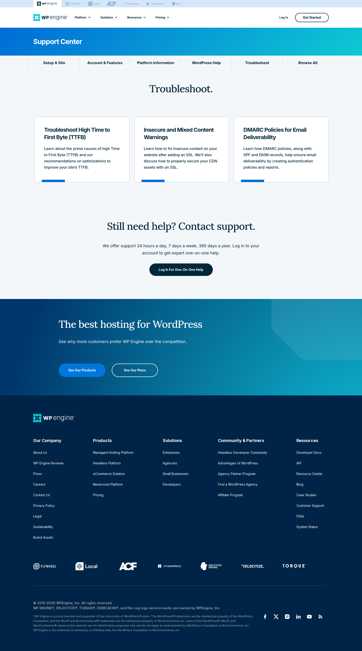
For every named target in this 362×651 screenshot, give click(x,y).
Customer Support (310, 506)
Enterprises (171, 452)
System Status (307, 527)
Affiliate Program (230, 495)
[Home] (50, 17)
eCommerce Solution (109, 474)
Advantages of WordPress (238, 463)
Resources (136, 17)
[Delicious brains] (177, 3)
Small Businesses (176, 474)
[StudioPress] (155, 3)
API (298, 463)
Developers (172, 484)
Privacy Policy (44, 506)
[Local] (93, 3)
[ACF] (111, 3)
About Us (40, 452)
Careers (39, 484)
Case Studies (306, 495)
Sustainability (43, 527)
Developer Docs (309, 452)
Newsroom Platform (108, 484)
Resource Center (309, 474)
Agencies (170, 463)
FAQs (300, 516)
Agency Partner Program (237, 474)
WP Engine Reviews (48, 463)
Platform (82, 17)
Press (37, 474)
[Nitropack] (131, 3)
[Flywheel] (72, 3)
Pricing (162, 17)
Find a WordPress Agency (238, 484)
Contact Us (41, 495)
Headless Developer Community (242, 452)
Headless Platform (107, 463)
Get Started (312, 17)
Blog (299, 484)
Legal (37, 516)
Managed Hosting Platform (113, 452)
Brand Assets (43, 537)
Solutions (108, 17)
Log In (283, 17)
